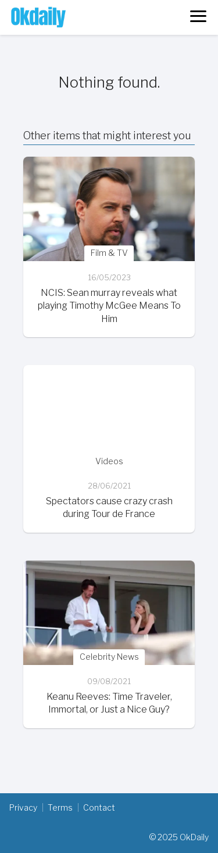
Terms (60, 807)
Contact (99, 807)
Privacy (23, 807)
